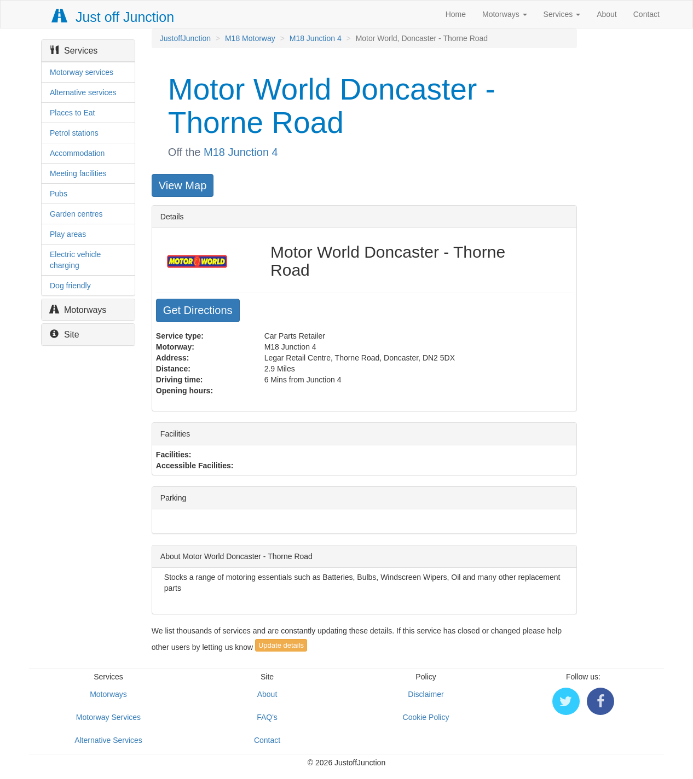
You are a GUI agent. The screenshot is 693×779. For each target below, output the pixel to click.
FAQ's (267, 717)
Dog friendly (70, 285)
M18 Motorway (250, 38)
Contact (646, 14)
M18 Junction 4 (316, 38)
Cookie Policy (426, 717)
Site (64, 334)
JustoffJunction (185, 38)
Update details (281, 645)
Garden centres (76, 214)
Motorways (504, 14)
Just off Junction (113, 17)
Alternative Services (108, 740)
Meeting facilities (78, 173)
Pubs (58, 193)
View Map (182, 185)
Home (456, 14)
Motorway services (81, 72)
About (607, 14)
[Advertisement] (640, 192)
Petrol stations (74, 133)
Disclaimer (425, 694)
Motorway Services (108, 717)
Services (562, 14)
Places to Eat (72, 112)
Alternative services (83, 92)
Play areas (68, 234)
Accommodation (77, 153)
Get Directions (198, 310)
